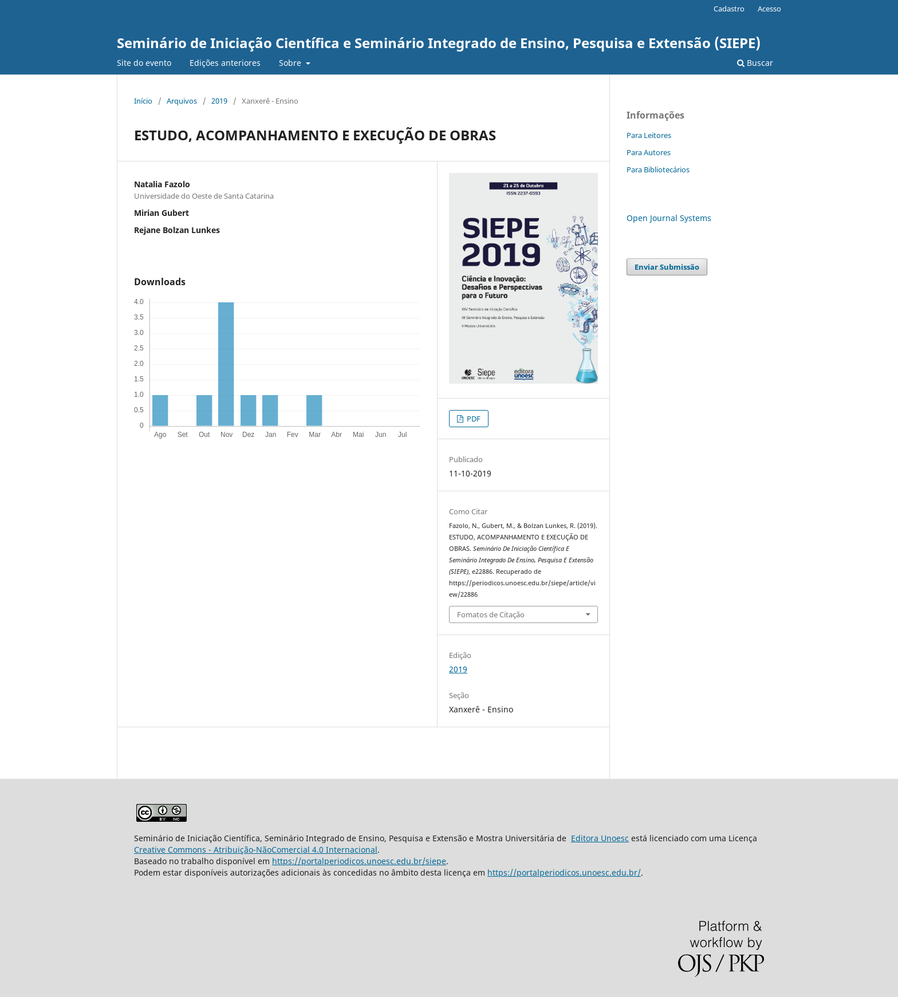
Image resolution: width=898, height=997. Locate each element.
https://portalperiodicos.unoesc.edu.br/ (564, 872)
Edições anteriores (225, 62)
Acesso (769, 8)
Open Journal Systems (669, 217)
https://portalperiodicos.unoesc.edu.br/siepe (359, 861)
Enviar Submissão (667, 267)
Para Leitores (649, 135)
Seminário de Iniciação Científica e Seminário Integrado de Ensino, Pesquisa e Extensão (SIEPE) (439, 42)
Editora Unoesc (600, 838)
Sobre (291, 62)
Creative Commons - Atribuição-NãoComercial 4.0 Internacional (255, 849)
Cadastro (729, 8)
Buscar (755, 62)
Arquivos (182, 101)
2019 (219, 101)
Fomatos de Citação (491, 614)
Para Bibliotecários (658, 169)
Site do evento (144, 62)
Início (143, 101)
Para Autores (649, 152)
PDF (472, 418)
